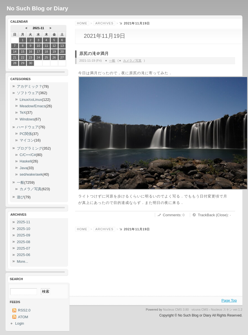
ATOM (23, 317)
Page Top (229, 300)
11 (46, 45)
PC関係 (26, 134)
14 (14, 51)
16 (30, 51)
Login (19, 323)
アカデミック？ (29, 86)
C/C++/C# (28, 155)
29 (22, 63)
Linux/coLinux (31, 99)
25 (46, 57)
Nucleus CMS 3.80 (176, 309)
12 (54, 45)
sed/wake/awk (31, 174)
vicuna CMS (199, 309)
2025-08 (23, 242)
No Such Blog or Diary (37, 8)
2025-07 (23, 248)
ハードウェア (28, 127)
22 (22, 57)
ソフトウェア (28, 93)
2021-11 (38, 28)
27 (62, 57)
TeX (23, 112)
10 (38, 45)
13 (62, 45)
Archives (104, 23)
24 (38, 57)
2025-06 (23, 255)
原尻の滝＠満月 (94, 53)
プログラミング (29, 148)
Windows (27, 119)
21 (14, 57)
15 (22, 51)
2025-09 (23, 235)
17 (38, 51)
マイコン (27, 140)
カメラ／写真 (132, 60)
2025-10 (23, 229)
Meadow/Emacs (32, 106)
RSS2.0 (24, 310)
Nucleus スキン (221, 309)
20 (62, 51)
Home (82, 23)
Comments (171, 215)
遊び (20, 197)
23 (30, 57)
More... (22, 261)
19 (54, 51)
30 (30, 63)
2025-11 (23, 222)
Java (23, 168)
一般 (112, 60)
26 (54, 57)
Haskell (26, 161)
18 (46, 51)
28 (14, 63)
